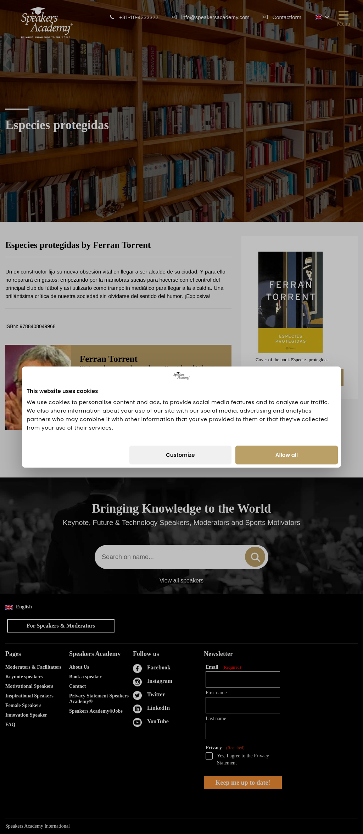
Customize (180, 455)
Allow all (286, 455)
